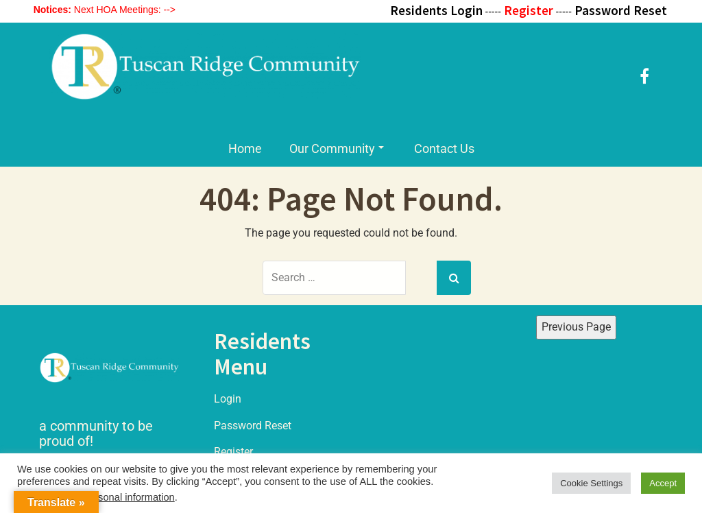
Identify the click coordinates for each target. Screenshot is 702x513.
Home (245, 148)
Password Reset (252, 425)
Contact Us (444, 148)
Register (233, 451)
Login (227, 398)
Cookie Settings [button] (591, 483)
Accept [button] (663, 483)
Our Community (336, 148)
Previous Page (576, 326)
